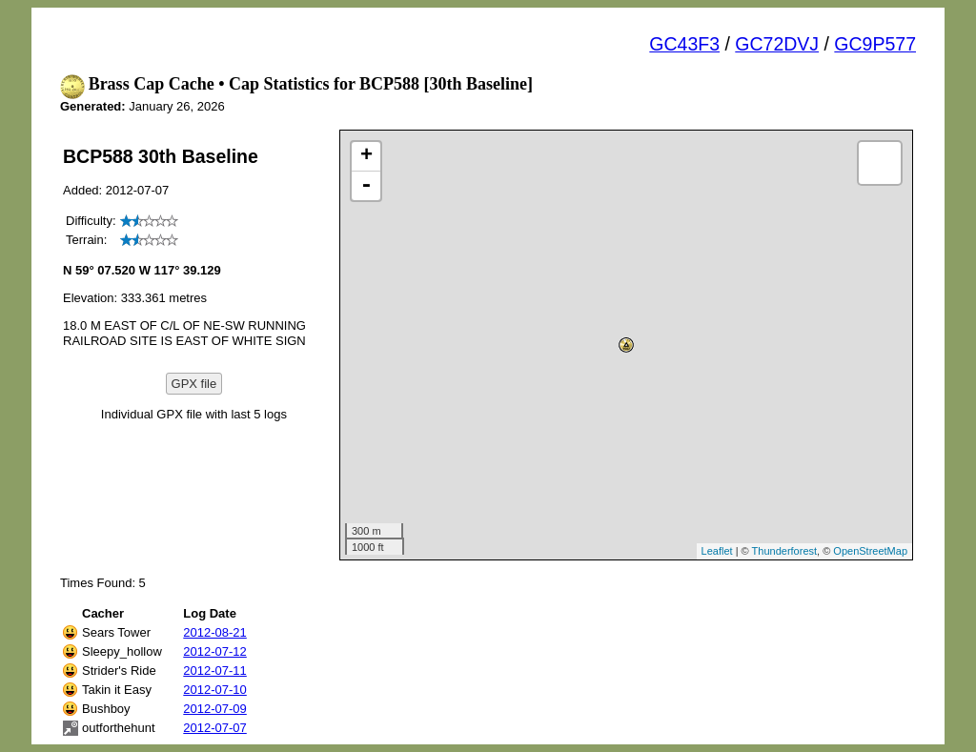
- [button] (366, 186)
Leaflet (717, 551)
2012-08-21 (215, 632)
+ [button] (366, 156)
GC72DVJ (777, 43)
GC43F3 (684, 43)
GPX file (194, 383)
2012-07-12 (215, 651)
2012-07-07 (215, 728)
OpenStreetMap (870, 551)
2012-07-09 (215, 708)
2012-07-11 (215, 670)
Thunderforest (784, 551)
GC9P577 (875, 43)
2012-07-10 (215, 689)
